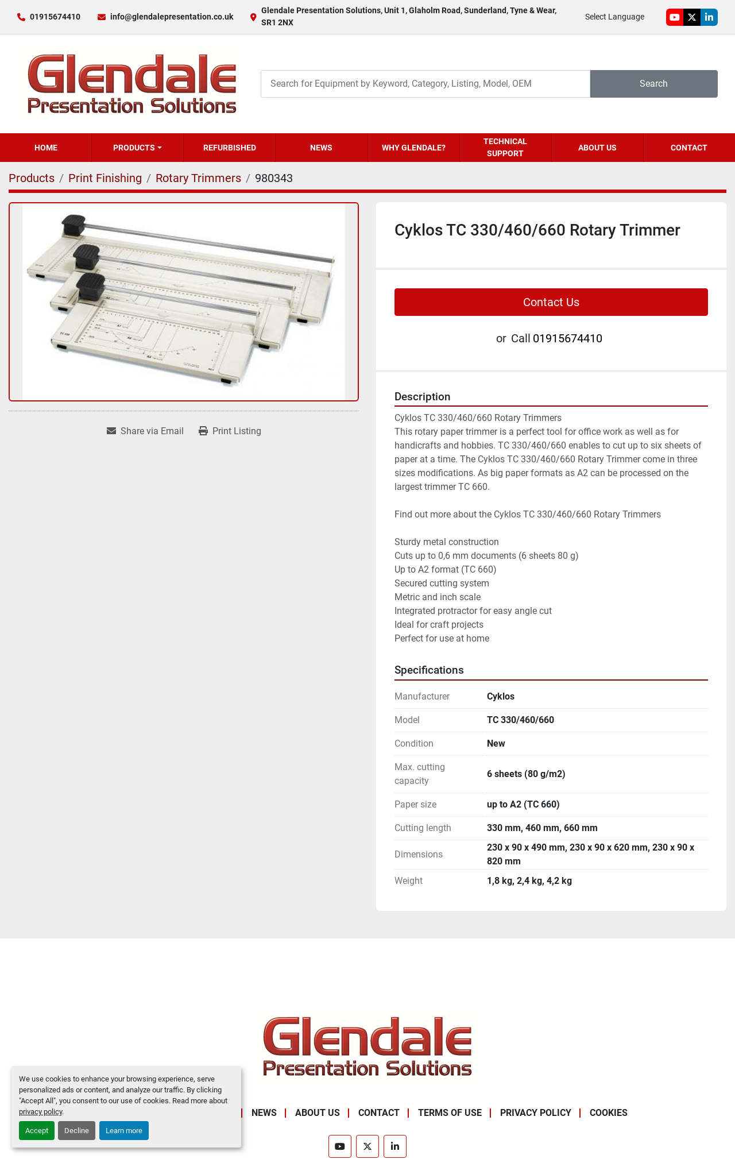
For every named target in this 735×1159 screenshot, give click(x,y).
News (321, 147)
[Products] (32, 178)
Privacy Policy (535, 1112)
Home (45, 147)
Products (134, 147)
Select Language (614, 16)
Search (654, 83)
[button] (137, 147)
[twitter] (692, 17)
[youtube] (674, 17)
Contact (689, 147)
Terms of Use (450, 1112)
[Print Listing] (230, 431)
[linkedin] (709, 17)
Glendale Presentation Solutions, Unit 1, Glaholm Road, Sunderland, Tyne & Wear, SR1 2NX (408, 16)
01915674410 (55, 16)
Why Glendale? (414, 147)
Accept (36, 1130)
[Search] (425, 83)
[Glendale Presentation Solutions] (367, 1045)
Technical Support (505, 147)
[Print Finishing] (105, 178)
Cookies (609, 1112)
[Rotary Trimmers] (198, 178)
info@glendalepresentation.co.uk (171, 16)
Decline (76, 1130)
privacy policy (40, 1111)
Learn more (124, 1130)
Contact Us (551, 302)
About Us (597, 147)
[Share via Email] (145, 431)
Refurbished (229, 147)
